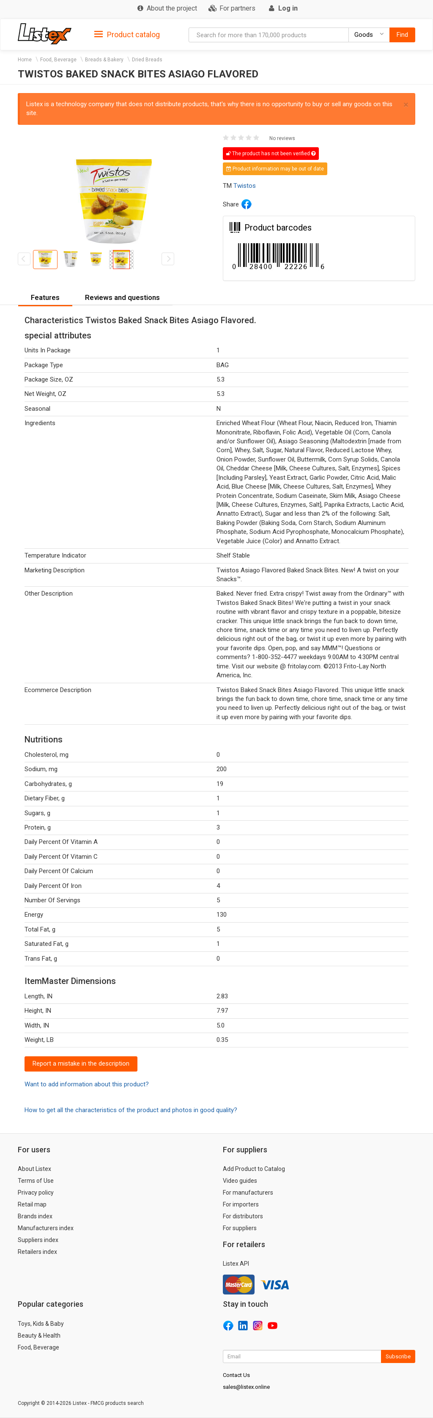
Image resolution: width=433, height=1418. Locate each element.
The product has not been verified (270, 154)
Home (25, 60)
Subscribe (398, 1356)
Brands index (35, 1216)
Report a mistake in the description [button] (81, 1063)
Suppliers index (38, 1240)
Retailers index (37, 1251)
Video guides (240, 1180)
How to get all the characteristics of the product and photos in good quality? (131, 1110)
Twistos (244, 186)
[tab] (127, 34)
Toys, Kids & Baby (41, 1323)
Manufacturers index (46, 1228)
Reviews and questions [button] (122, 297)
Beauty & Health (39, 1335)
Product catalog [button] (127, 34)
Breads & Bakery (104, 60)
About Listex (34, 1168)
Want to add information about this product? (87, 1084)
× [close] (405, 105)
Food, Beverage (58, 60)
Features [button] (45, 297)
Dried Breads (147, 60)
